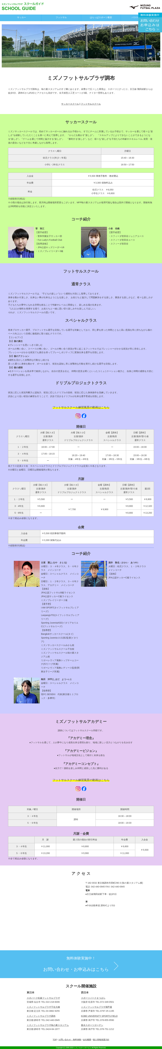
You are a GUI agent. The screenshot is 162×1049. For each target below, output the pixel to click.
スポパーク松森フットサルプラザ (43, 998)
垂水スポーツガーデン (92, 1025)
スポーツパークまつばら (93, 998)
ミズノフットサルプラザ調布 (41, 1016)
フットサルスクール (91, 104)
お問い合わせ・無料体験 (70, 1039)
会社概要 (87, 1039)
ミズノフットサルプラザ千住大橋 (43, 1007)
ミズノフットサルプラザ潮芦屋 (96, 1007)
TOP (55, 1039)
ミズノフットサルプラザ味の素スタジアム (48, 1025)
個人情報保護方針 (101, 1039)
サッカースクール (70, 104)
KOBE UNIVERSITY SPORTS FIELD (99, 1016)
